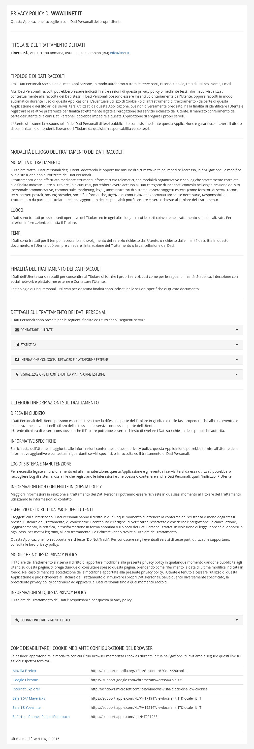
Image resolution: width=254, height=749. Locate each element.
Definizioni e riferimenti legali (45, 619)
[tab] (127, 330)
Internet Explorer (26, 689)
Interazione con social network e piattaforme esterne (65, 359)
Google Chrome (25, 680)
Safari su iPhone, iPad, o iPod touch (41, 716)
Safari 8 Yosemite (27, 707)
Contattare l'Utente (37, 329)
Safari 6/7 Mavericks (29, 698)
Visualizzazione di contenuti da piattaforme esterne (63, 374)
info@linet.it (119, 52)
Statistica (28, 344)
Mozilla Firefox (24, 670)
